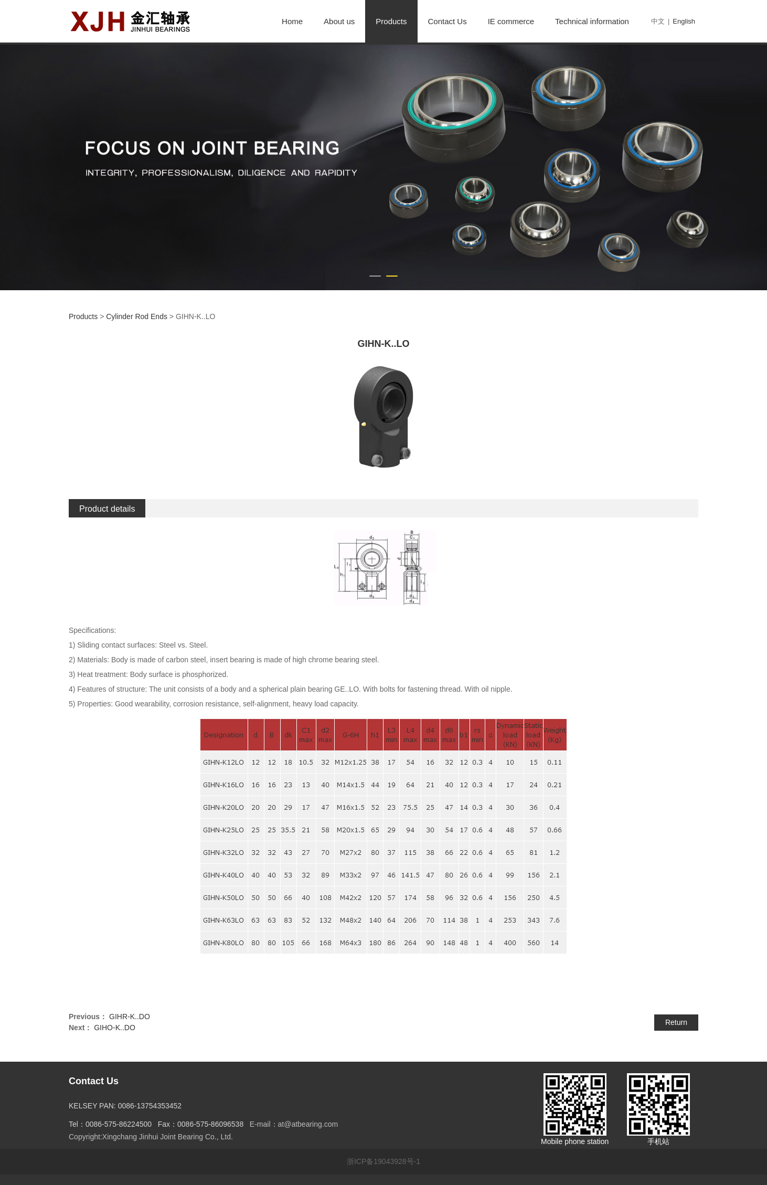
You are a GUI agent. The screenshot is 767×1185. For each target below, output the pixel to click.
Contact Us (447, 21)
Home (292, 21)
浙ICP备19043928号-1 (383, 1161)
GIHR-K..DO (129, 1016)
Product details (107, 508)
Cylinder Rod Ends (136, 316)
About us (339, 21)
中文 (658, 21)
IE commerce (511, 21)
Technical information (592, 21)
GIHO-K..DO (114, 1027)
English (684, 21)
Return (676, 1022)
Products (391, 21)
